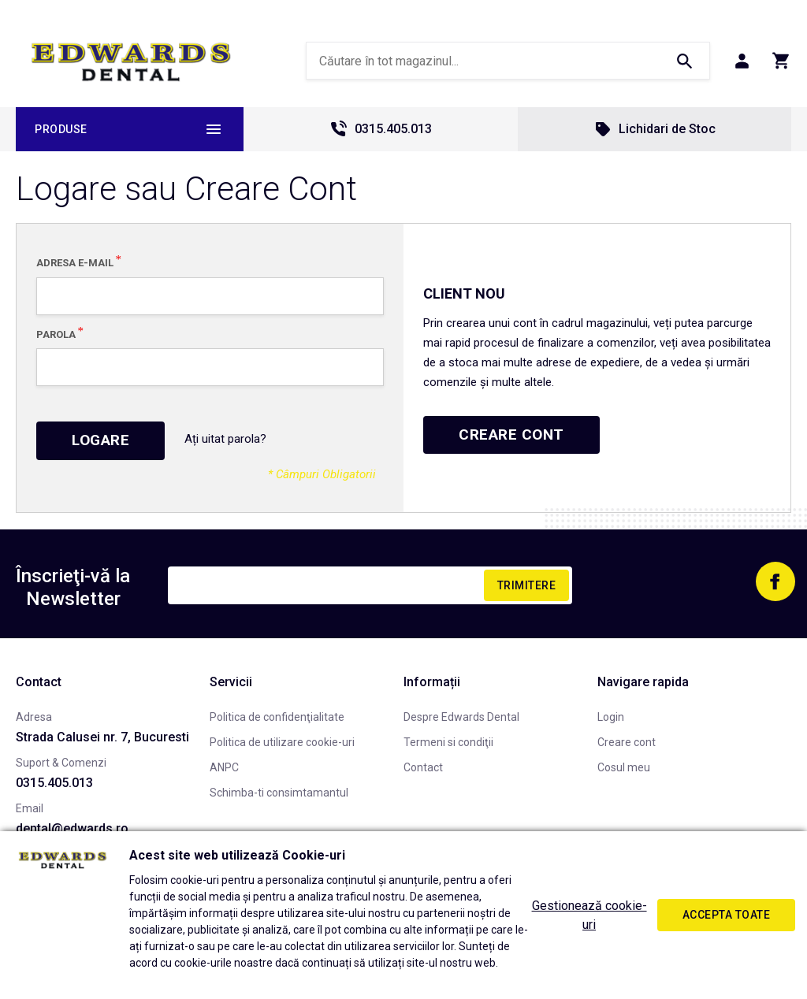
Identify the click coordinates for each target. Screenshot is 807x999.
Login (610, 717)
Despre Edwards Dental (461, 717)
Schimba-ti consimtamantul (279, 792)
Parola (56, 333)
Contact (423, 767)
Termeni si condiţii (448, 742)
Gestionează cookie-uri (589, 915)
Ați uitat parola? (225, 439)
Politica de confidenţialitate (277, 717)
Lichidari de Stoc (654, 129)
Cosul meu (623, 767)
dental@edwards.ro (72, 828)
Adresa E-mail (74, 262)
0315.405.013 (380, 129)
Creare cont (626, 742)
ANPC (224, 767)
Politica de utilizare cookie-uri (282, 742)
